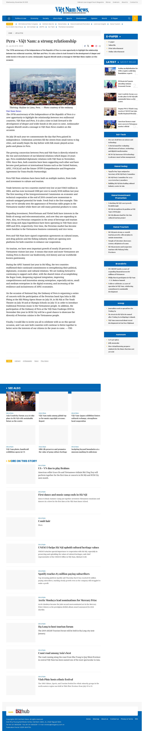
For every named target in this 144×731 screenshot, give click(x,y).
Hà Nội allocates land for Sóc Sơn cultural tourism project (120, 216)
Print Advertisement (116, 48)
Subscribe (112, 45)
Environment (81, 18)
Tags (9, 361)
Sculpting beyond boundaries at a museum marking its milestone (85, 450)
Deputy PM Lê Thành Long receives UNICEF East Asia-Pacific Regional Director (128, 111)
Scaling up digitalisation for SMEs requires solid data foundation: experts (128, 70)
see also (14, 388)
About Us (125, 2)
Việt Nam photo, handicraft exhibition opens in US (17, 450)
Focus (9, 24)
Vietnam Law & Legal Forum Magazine (90, 2)
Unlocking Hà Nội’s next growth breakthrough (120, 204)
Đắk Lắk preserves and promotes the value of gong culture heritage (53, 450)
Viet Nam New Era (48, 24)
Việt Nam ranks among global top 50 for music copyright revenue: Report (52, 418)
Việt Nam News (72, 10)
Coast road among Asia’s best (54, 653)
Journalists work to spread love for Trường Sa (120, 309)
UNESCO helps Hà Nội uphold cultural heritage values (68, 547)
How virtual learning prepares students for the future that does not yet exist (121, 349)
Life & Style (57, 18)
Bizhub (108, 2)
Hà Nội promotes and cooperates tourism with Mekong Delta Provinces (120, 249)
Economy (34, 18)
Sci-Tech (51, 27)
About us (104, 719)
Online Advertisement (116, 52)
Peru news (44, 361)
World (104, 18)
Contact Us (134, 2)
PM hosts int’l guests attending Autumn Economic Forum (125, 83)
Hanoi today (62, 24)
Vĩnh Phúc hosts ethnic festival (55, 679)
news (36, 361)
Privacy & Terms (127, 719)
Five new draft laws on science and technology (120, 141)
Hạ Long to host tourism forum (55, 626)
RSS (136, 719)
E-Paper (114, 18)
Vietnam (17, 361)
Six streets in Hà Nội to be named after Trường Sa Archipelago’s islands (121, 315)
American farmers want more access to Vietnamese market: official (127, 123)
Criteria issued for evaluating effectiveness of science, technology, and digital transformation (121, 148)
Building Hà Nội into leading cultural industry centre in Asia (121, 184)
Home (10, 33)
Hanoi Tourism (115, 24)
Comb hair (44, 521)
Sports (69, 18)
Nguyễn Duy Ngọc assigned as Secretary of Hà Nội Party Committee (121, 172)
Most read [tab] (128, 62)
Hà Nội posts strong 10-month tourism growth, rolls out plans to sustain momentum (120, 235)
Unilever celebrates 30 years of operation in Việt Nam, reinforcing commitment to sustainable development (120, 287)
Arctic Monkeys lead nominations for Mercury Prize (67, 600)
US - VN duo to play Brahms (53, 468)
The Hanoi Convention (66, 27)
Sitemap (96, 719)
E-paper (112, 36)
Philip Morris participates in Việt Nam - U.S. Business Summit (121, 278)
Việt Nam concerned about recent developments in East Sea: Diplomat (121, 321)
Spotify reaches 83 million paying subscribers (64, 573)
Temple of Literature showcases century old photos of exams (119, 242)
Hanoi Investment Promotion (80, 24)
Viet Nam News (13, 111)
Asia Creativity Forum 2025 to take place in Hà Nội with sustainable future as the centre (20, 418)
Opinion (94, 18)
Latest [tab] (111, 62)
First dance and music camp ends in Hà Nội (62, 494)
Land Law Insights (100, 24)
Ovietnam (116, 2)
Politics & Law (20, 18)
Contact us (114, 719)
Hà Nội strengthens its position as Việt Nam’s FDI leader (121, 210)
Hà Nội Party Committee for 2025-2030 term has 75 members (120, 178)
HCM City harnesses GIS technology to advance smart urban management (121, 155)
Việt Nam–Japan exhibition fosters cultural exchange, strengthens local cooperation (85, 418)
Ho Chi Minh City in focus (14, 27)
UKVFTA (41, 27)
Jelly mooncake (113, 343)
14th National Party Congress (28, 24)
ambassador (27, 361)
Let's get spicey (113, 340)
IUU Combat (31, 27)
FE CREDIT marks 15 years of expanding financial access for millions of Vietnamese (119, 271)
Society (46, 18)
